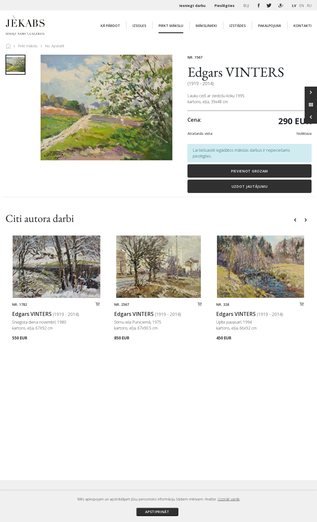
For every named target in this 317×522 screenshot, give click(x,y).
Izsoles (139, 25)
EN (301, 5)
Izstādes (237, 25)
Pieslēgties (225, 5)
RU (309, 5)
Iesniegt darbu (193, 5)
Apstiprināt (157, 511)
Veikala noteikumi (203, 466)
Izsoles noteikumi (203, 445)
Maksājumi (197, 452)
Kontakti (302, 25)
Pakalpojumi (269, 25)
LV (294, 5)
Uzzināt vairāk (229, 499)
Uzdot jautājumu (250, 186)
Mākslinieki (206, 25)
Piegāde (195, 459)
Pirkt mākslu (170, 25)
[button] (295, 219)
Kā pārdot (110, 25)
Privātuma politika (203, 473)
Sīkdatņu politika (202, 480)
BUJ (246, 5)
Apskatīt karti (78, 457)
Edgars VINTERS (235, 72)
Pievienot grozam (249, 171)
